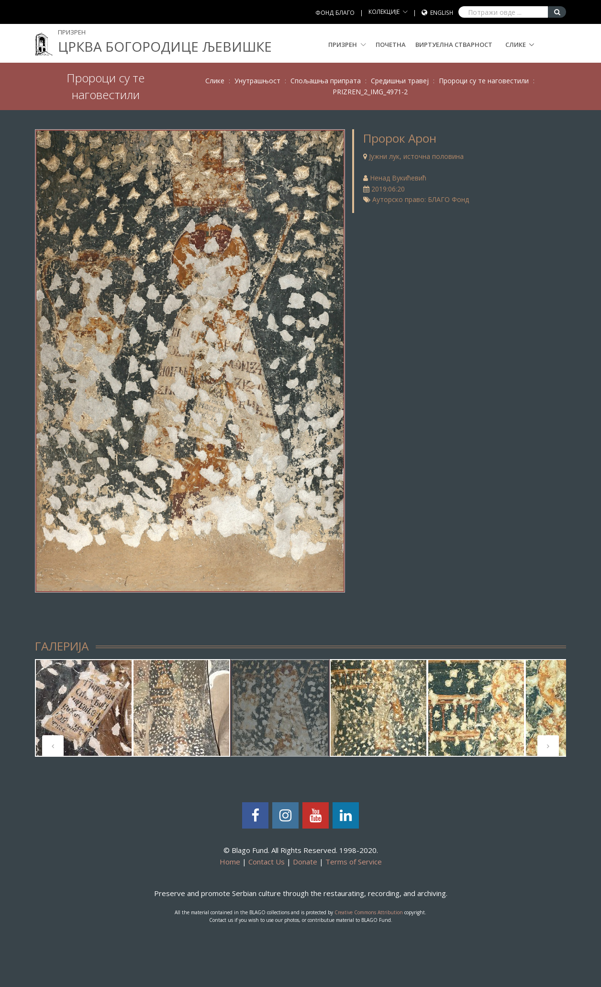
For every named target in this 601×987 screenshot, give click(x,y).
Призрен (347, 44)
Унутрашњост (257, 80)
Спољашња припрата (325, 80)
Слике (515, 44)
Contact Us (266, 861)
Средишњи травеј (400, 80)
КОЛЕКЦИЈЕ (384, 12)
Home (230, 861)
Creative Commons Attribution (368, 912)
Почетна (391, 44)
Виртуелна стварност (453, 44)
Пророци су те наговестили (484, 80)
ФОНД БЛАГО (335, 13)
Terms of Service (353, 861)
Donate (305, 861)
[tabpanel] (84, 708)
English (441, 13)
